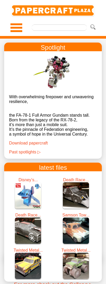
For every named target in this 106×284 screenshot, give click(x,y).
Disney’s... (28, 180)
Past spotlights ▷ (25, 152)
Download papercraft (28, 143)
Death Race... (76, 180)
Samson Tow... (76, 215)
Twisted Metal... (28, 250)
